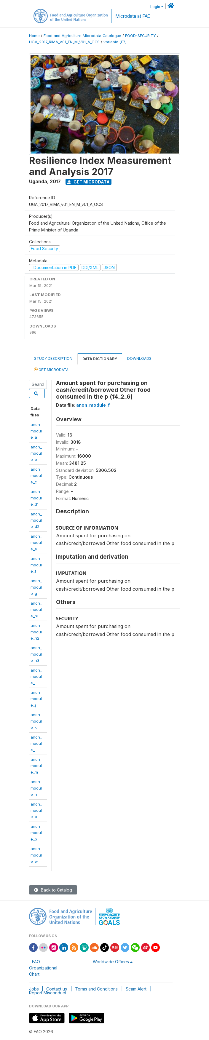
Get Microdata (88, 181)
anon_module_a (36, 431)
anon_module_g (36, 587)
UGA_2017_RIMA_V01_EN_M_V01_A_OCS (64, 42)
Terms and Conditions (96, 988)
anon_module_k (36, 721)
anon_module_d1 (36, 498)
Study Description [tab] (53, 358)
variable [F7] (115, 42)
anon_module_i (36, 676)
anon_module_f (36, 564)
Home (34, 35)
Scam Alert (136, 988)
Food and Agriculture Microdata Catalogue (82, 35)
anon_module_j (36, 698)
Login (155, 6)
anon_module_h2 (36, 631)
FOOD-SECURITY (140, 35)
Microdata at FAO (133, 16)
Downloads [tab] (139, 358)
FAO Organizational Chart (43, 968)
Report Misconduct (47, 992)
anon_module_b (36, 453)
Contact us (56, 988)
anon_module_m (36, 765)
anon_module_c (36, 475)
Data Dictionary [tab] (99, 359)
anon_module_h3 (36, 654)
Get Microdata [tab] (51, 369)
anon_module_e (36, 542)
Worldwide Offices (111, 961)
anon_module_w (36, 855)
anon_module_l (36, 743)
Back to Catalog (53, 889)
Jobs (34, 988)
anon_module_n (36, 788)
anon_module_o (36, 810)
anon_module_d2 (36, 520)
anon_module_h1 (36, 609)
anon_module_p (36, 832)
